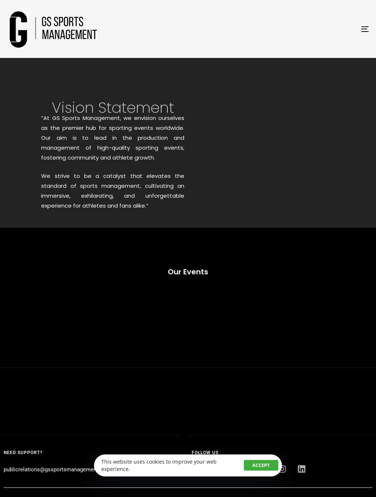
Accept (261, 465)
